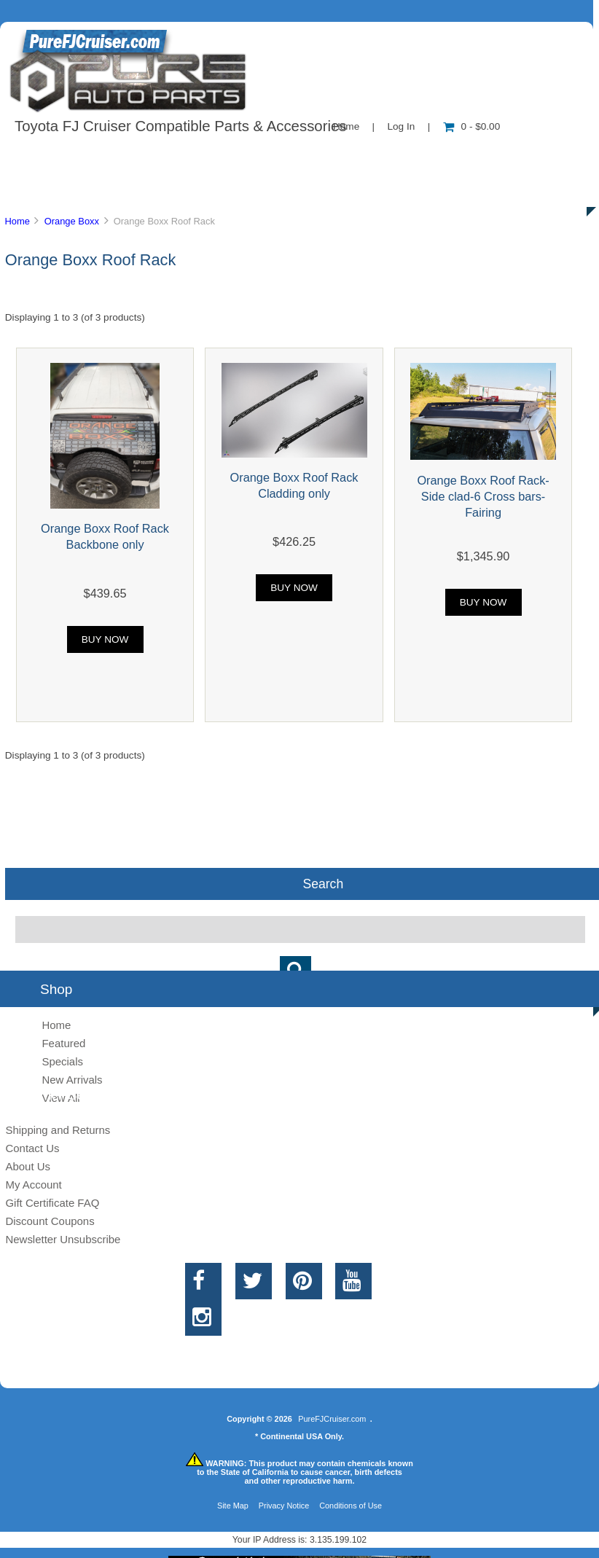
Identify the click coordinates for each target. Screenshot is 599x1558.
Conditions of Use (350, 1505)
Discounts (141, 189)
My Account (33, 1184)
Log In (401, 126)
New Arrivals (72, 1079)
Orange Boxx (71, 221)
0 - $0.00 (472, 126)
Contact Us (366, 156)
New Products (487, 156)
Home (16, 221)
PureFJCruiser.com (332, 1418)
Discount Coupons (49, 1221)
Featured (63, 1043)
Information (254, 156)
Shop (56, 156)
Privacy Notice (284, 1505)
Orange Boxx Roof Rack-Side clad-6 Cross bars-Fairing (483, 496)
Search (322, 884)
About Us (146, 156)
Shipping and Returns (57, 1130)
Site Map (232, 1505)
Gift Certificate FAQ (52, 1203)
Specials (62, 1061)
